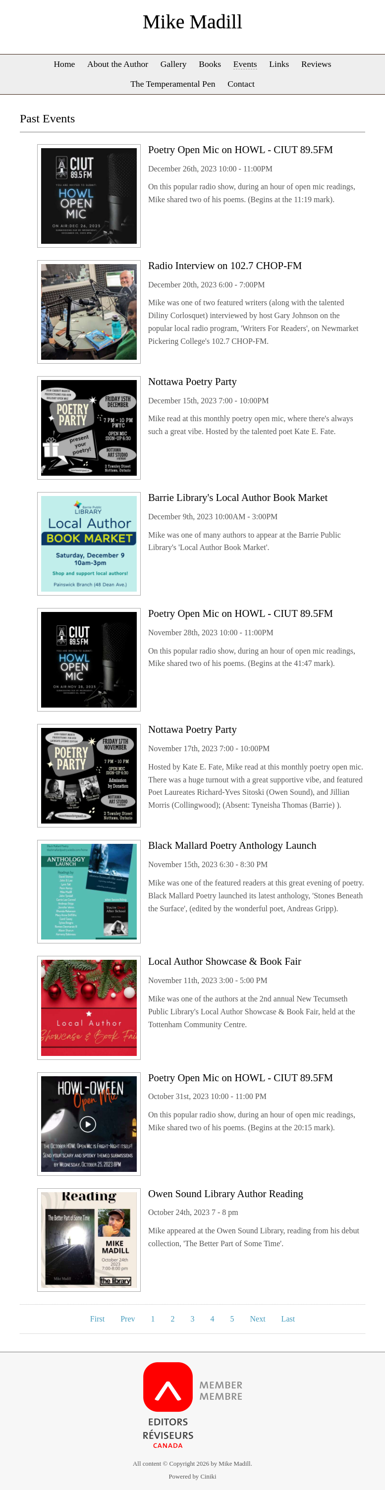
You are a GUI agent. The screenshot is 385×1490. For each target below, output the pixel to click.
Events (245, 64)
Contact (241, 84)
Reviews (316, 64)
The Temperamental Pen (172, 84)
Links (279, 64)
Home (64, 64)
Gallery (174, 64)
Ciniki (208, 1476)
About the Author (117, 64)
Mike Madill (192, 21)
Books (210, 64)
